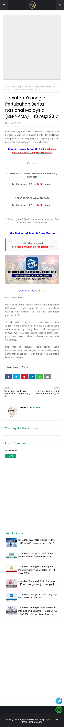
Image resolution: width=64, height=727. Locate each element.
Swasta (25, 367)
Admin (36, 407)
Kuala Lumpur (17, 87)
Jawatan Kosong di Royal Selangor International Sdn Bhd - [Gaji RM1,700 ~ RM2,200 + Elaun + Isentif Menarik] (37, 611)
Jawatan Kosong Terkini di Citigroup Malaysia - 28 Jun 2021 (37, 596)
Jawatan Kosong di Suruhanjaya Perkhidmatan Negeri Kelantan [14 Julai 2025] (36, 570)
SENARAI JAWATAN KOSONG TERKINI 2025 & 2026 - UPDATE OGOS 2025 (36, 541)
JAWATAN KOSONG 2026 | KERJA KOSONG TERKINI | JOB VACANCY (40, 720)
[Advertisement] (32, 47)
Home (7, 87)
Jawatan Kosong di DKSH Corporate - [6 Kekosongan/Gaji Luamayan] (37, 582)
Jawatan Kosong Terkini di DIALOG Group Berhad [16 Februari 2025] (36, 555)
